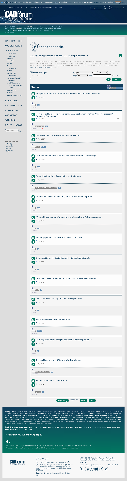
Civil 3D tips (98, 414)
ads (56, 2)
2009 (94, 427)
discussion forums (84, 445)
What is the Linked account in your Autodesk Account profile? (64, 196)
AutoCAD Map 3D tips (49, 416)
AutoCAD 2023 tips (49, 412)
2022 (35, 427)
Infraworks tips (65, 418)
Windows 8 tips (22, 423)
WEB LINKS (10, 120)
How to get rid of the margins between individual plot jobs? (64, 340)
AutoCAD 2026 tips (93, 412)
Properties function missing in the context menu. (58, 176)
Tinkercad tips (70, 421)
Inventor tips (47, 27)
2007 (104, 427)
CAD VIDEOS (11, 115)
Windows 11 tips (46, 423)
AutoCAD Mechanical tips (112, 414)
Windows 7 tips (10, 423)
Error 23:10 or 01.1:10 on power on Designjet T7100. (59, 299)
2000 (21, 429)
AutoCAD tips (37, 27)
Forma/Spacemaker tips (78, 420)
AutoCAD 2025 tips (78, 412)
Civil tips (9, 63)
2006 (109, 427)
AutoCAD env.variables (14, 88)
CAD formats (11, 80)
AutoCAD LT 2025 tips (52, 414)
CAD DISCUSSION (13, 46)
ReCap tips (54, 418)
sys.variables (9, 32)
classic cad (9, 146)
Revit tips (55, 27)
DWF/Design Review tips (112, 420)
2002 (12, 429)
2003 (7, 429)
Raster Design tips (100, 416)
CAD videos (10, 93)
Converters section (20, 30)
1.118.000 (12, 27)
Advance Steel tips (91, 418)
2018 (54, 427)
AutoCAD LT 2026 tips (68, 414)
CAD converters (12, 90)
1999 (26, 429)
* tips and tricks (47, 47)
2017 (58, 427)
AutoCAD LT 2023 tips (20, 414)
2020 (45, 427)
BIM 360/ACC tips (40, 420)
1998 (30, 429)
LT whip (8, 148)
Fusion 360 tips (42, 418)
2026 (16, 427)
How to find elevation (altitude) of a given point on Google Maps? (66, 155)
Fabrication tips (26, 420)
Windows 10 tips (34, 423)
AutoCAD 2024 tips (64, 412)
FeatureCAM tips (57, 421)
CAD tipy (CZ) (11, 73)
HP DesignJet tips (115, 421)
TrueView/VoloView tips (13, 421)
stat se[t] (8, 145)
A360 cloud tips (95, 420)
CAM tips (10, 71)
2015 (67, 427)
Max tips (9, 66)
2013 (76, 427)
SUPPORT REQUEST (14, 125)
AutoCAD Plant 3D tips (65, 416)
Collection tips (80, 421)
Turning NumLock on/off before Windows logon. (58, 360)
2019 (49, 427)
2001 (16, 429)
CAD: (73, 72)
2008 (99, 427)
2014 (72, 427)
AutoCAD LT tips (106, 412)
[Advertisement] (95, 29)
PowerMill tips (45, 421)
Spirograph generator (42, 29)
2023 (30, 427)
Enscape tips (27, 421)
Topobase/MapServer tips (84, 416)
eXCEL (7, 152)
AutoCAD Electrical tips (13, 416)
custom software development (42, 67)
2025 (21, 427)
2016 (63, 427)
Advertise (54, 473)
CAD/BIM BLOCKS (13, 105)
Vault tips (32, 418)
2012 (80, 427)
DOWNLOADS (11, 101)
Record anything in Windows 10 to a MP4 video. (58, 135)
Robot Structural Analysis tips (110, 418)
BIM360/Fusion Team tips (58, 420)
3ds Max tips (13, 418)
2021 (40, 427)
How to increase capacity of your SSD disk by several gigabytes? (66, 278)
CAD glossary (11, 75)
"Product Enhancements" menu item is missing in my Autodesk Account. (69, 217)
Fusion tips (12, 29)
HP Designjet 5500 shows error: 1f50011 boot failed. (59, 237)
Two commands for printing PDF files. (53, 319)
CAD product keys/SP (14, 78)
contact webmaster (71, 448)
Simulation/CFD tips (12, 420)
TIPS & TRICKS (12, 50)
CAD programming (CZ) (14, 95)
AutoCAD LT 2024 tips (36, 414)
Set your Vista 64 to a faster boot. (51, 380)
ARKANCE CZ (85, 458)
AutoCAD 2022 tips (35, 412)
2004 (119, 427)
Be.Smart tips (11, 68)
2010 (89, 427)
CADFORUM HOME (14, 41)
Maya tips (23, 418)
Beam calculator (28, 29)
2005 (114, 427)
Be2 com (8, 143)
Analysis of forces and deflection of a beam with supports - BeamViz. (68, 93)
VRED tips (36, 421)
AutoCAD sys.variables (14, 85)
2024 (26, 427)
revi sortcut (9, 150)
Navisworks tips (77, 418)
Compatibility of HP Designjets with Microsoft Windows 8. (63, 258)
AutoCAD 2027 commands (41, 30)
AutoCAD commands (13, 83)
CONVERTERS (11, 110)
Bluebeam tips (92, 421)
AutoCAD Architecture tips (31, 416)
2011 (85, 427)
